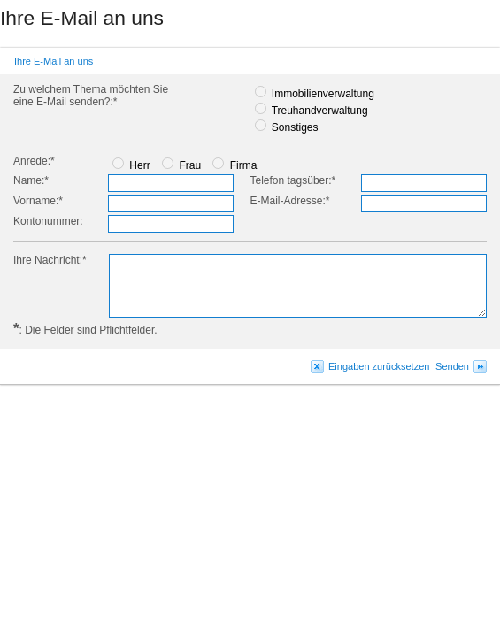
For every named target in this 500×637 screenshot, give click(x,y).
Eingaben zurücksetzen (378, 366)
